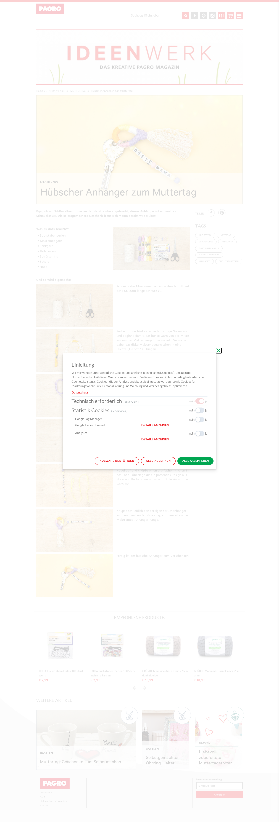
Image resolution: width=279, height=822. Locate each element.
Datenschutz (80, 392)
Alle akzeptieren (195, 460)
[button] (174, 425)
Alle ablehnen (158, 460)
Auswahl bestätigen (117, 460)
